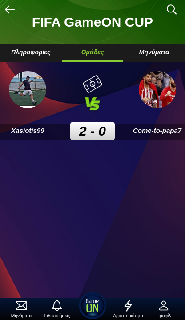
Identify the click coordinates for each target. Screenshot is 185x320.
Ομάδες (92, 52)
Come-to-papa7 (157, 130)
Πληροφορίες (30, 52)
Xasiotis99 (27, 130)
